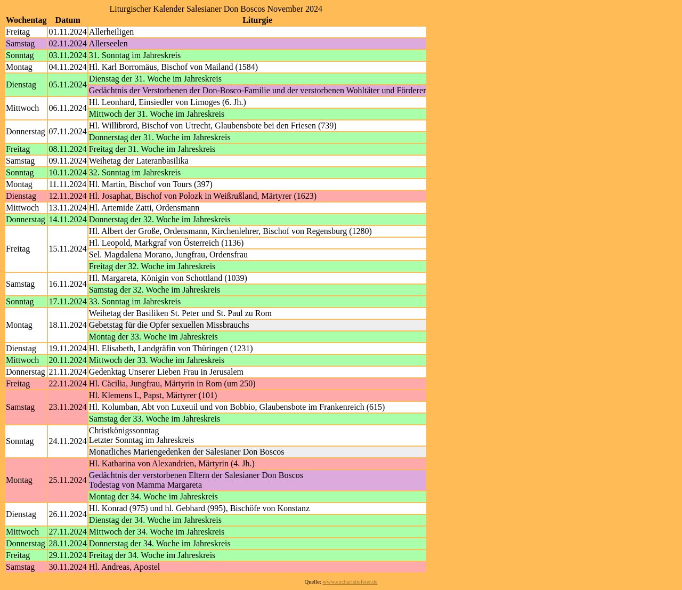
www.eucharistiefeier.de (350, 582)
